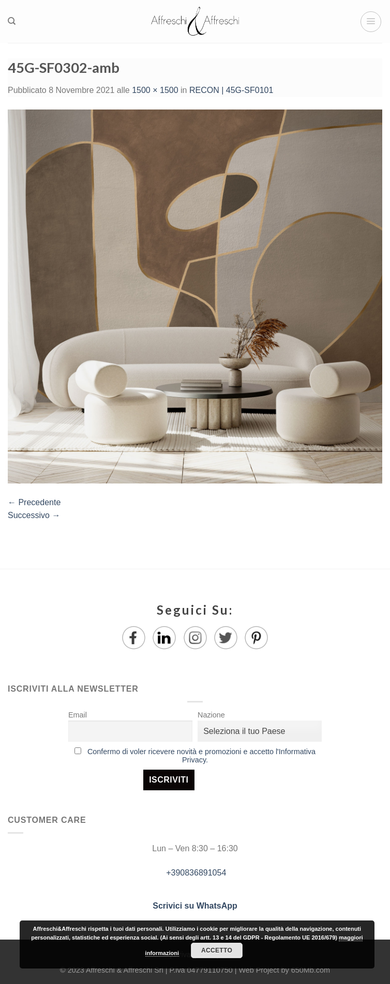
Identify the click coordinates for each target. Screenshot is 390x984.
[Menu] (371, 21)
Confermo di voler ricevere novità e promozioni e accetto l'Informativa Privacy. (201, 755)
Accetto (216, 950)
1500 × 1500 (155, 90)
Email (77, 715)
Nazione (211, 715)
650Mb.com (310, 970)
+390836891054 (195, 872)
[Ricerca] (12, 21)
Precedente (34, 502)
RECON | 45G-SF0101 (231, 90)
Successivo (34, 515)
